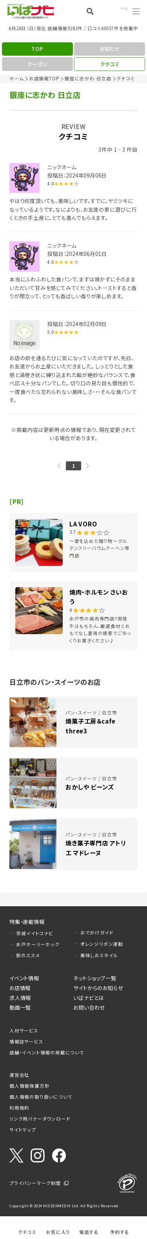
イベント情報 (24, 978)
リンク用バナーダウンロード (39, 1119)
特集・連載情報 (27, 921)
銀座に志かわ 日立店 (88, 78)
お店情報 (20, 988)
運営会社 (19, 1075)
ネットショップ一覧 (94, 978)
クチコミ (27, 1232)
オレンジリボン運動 (101, 944)
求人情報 (20, 997)
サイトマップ (22, 1130)
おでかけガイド (97, 932)
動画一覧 (20, 1007)
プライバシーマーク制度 (35, 1183)
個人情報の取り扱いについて (40, 1097)
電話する (88, 1232)
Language (115, 11)
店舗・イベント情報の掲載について (46, 1052)
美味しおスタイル (99, 955)
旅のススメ (28, 955)
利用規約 (19, 1108)
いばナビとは (88, 997)
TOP (37, 49)
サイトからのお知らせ (98, 988)
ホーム (16, 78)
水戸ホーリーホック (37, 944)
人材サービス (23, 1030)
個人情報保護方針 (29, 1086)
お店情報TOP (44, 78)
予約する (119, 1232)
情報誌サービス (26, 1041)
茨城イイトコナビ (34, 933)
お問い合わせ (89, 1007)
